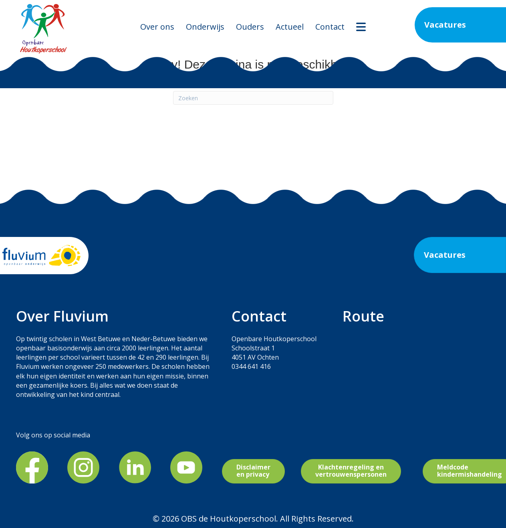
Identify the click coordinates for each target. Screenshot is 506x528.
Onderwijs (205, 26)
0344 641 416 (251, 366)
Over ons (157, 26)
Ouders (250, 26)
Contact (330, 26)
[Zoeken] (253, 98)
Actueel (290, 26)
